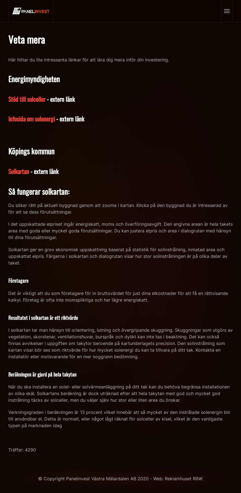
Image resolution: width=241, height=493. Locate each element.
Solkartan (18, 171)
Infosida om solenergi (31, 118)
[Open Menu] (226, 11)
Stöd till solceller (26, 99)
